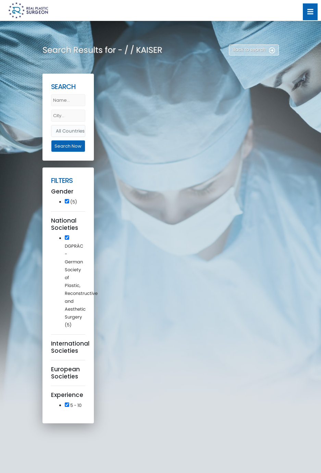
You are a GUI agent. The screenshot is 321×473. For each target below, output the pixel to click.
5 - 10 (73, 405)
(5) (71, 202)
